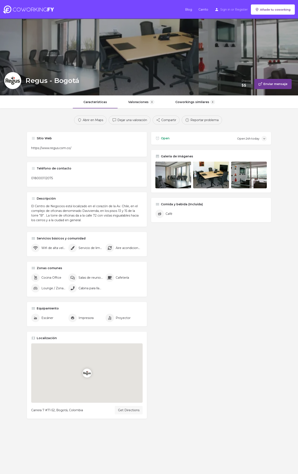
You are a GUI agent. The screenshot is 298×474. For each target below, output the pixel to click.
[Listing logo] (12, 80)
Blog (188, 9)
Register (241, 9)
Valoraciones (141, 102)
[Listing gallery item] (173, 175)
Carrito (203, 9)
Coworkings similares (195, 102)
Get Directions (128, 410)
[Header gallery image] (49, 47)
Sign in (225, 9)
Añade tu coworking (273, 9)
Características (95, 102)
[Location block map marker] (87, 373)
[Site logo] (29, 9)
